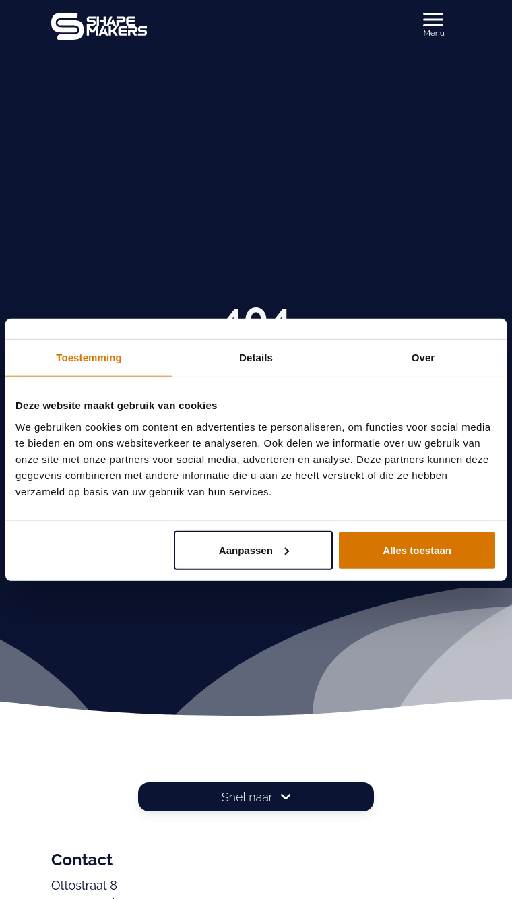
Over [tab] (423, 357)
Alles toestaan (417, 549)
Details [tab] (256, 357)
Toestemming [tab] (89, 357)
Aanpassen (254, 549)
